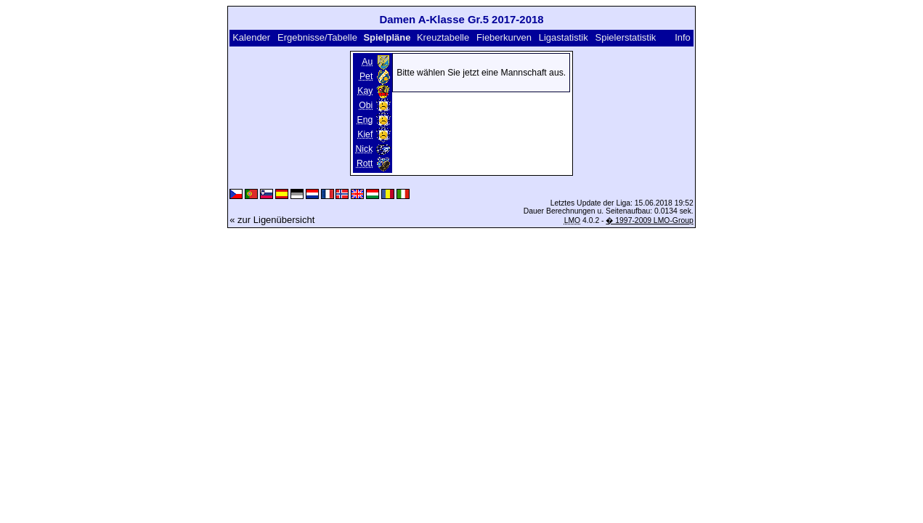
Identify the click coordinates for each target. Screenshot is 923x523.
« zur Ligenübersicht (271, 219)
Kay (365, 91)
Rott (365, 163)
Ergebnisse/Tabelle (317, 37)
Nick (364, 149)
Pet (366, 76)
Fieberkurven (504, 37)
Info (683, 37)
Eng (365, 120)
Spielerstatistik (627, 37)
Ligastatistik (563, 37)
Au (367, 62)
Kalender (251, 37)
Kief (365, 134)
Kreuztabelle (443, 37)
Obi (366, 105)
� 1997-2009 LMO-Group (649, 220)
